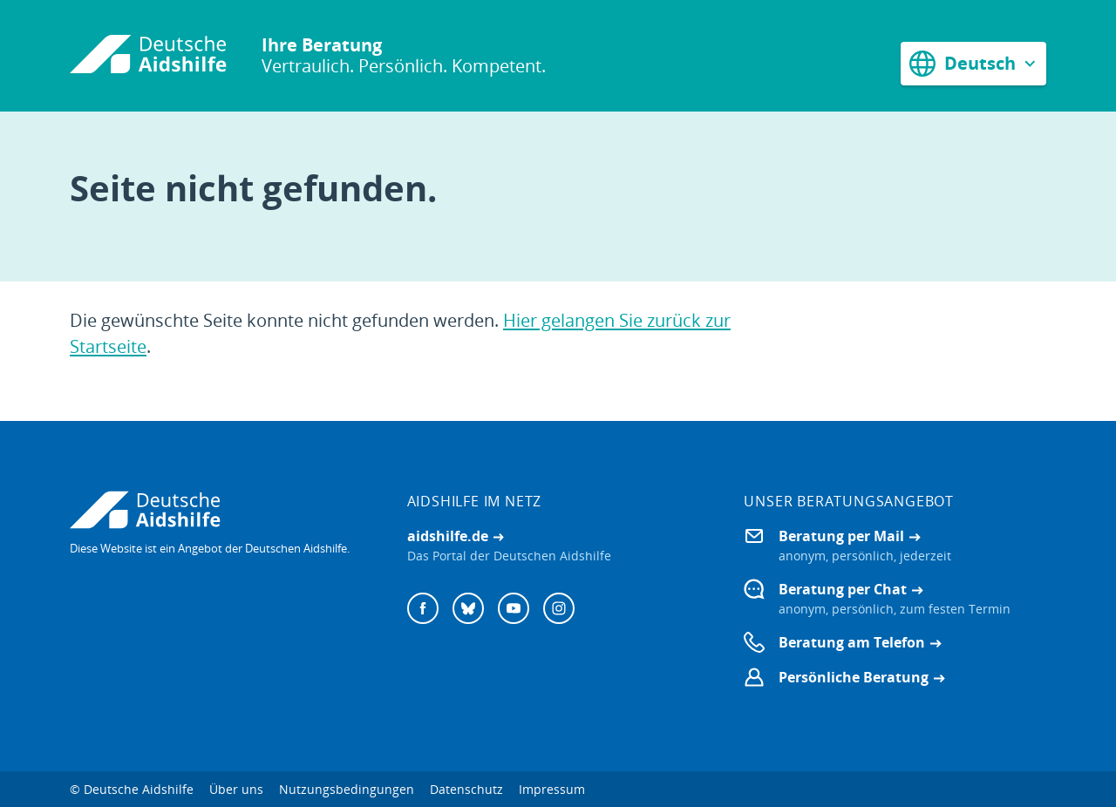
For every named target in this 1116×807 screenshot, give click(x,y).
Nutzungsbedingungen (346, 789)
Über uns (236, 789)
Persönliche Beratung (854, 677)
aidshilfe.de (447, 536)
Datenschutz (466, 789)
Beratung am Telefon (852, 642)
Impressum (552, 789)
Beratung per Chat (843, 589)
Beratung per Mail (841, 536)
